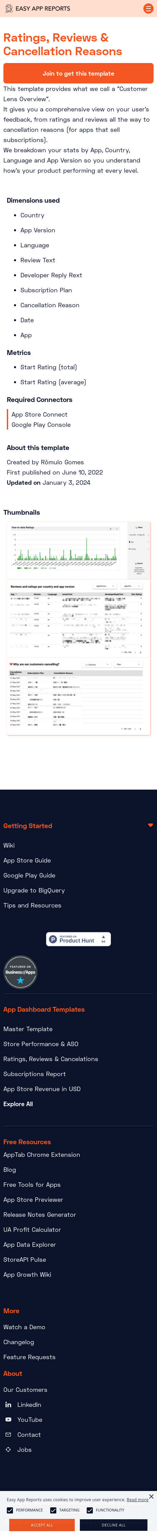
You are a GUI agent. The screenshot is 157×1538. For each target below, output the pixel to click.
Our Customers (25, 1389)
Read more (137, 1500)
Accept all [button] (42, 1524)
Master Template (28, 1028)
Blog (9, 1169)
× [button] (151, 1497)
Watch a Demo (24, 1327)
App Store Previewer (33, 1199)
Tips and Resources (32, 905)
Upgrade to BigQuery (34, 890)
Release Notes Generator (39, 1214)
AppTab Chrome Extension (41, 1154)
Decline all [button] (114, 1524)
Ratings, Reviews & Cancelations (50, 1058)
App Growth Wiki (27, 1274)
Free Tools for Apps (32, 1184)
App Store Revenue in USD (42, 1088)
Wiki (9, 845)
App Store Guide (27, 860)
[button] (148, 8)
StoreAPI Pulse (24, 1259)
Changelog (18, 1342)
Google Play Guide (29, 875)
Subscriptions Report (34, 1073)
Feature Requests (29, 1357)
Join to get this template (78, 73)
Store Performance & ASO (40, 1043)
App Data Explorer (29, 1244)
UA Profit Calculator (32, 1229)
